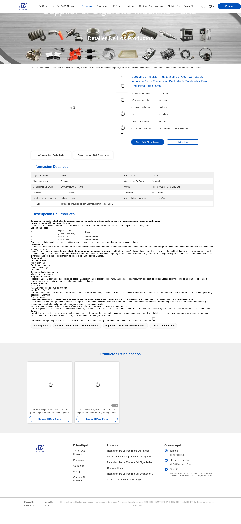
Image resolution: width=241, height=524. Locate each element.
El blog (77, 471)
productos (87, 6)
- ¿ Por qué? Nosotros (79, 453)
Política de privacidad (29, 504)
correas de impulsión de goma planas (76, 325)
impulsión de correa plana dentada (124, 325)
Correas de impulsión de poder (65, 68)
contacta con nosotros (151, 6)
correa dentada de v (163, 325)
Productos (44, 68)
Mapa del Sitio (49, 504)
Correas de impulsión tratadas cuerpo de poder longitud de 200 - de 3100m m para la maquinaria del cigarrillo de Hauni (49, 411)
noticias (130, 6)
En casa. (43, 6)
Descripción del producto (93, 155)
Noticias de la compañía (181, 6)
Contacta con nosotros (80, 479)
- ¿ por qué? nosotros (64, 6)
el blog (117, 6)
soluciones (102, 6)
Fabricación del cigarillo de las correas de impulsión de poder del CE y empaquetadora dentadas (97, 411)
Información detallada (50, 155)
